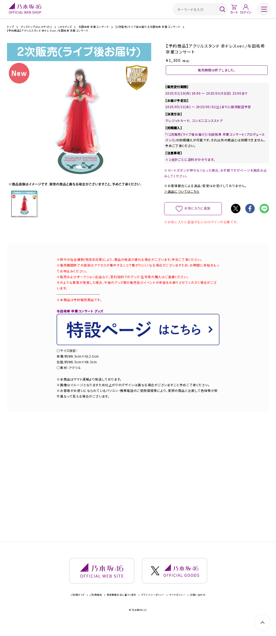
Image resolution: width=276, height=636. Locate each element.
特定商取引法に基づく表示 (121, 603)
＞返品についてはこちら (181, 196)
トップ (10, 27)
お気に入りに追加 (197, 213)
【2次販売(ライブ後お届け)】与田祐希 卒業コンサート (148, 27)
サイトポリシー (177, 603)
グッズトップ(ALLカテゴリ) (36, 27)
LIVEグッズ (65, 27)
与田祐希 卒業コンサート (93, 27)
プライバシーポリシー (152, 603)
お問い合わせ (197, 603)
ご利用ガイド (78, 603)
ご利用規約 (95, 603)
